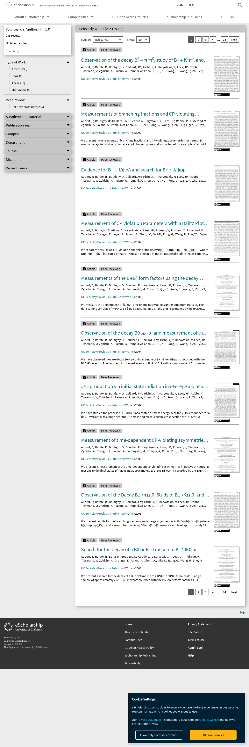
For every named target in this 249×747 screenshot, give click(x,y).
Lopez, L (118, 234)
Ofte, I (202, 125)
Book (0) (17, 76)
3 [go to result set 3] (205, 39)
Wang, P (185, 71)
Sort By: (86, 39)
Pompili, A (135, 71)
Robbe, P (196, 67)
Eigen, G (191, 125)
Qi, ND (161, 71)
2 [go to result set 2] (198, 39)
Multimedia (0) (21, 90)
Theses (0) (18, 83)
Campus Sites (78, 17)
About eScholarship (29, 17)
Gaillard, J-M (150, 340)
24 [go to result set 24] (224, 39)
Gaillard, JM (133, 67)
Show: (130, 39)
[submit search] (240, 5)
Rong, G (172, 71)
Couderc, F (133, 285)
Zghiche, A (106, 71)
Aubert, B (87, 67)
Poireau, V (162, 230)
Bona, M (100, 230)
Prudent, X (178, 230)
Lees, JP (182, 67)
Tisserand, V (89, 71)
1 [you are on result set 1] (191, 39)
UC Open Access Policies (130, 17)
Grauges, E (103, 234)
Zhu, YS (197, 71)
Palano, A (121, 71)
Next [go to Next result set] (234, 39)
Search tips (13, 51)
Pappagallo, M (136, 289)
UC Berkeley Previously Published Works (107, 79)
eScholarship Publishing (184, 17)
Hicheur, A (149, 67)
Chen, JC (149, 71)
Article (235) (19, 69)
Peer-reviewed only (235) (28, 107)
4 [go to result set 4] (213, 39)
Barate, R (101, 67)
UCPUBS (227, 17)
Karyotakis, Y (166, 67)
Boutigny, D (116, 67)
